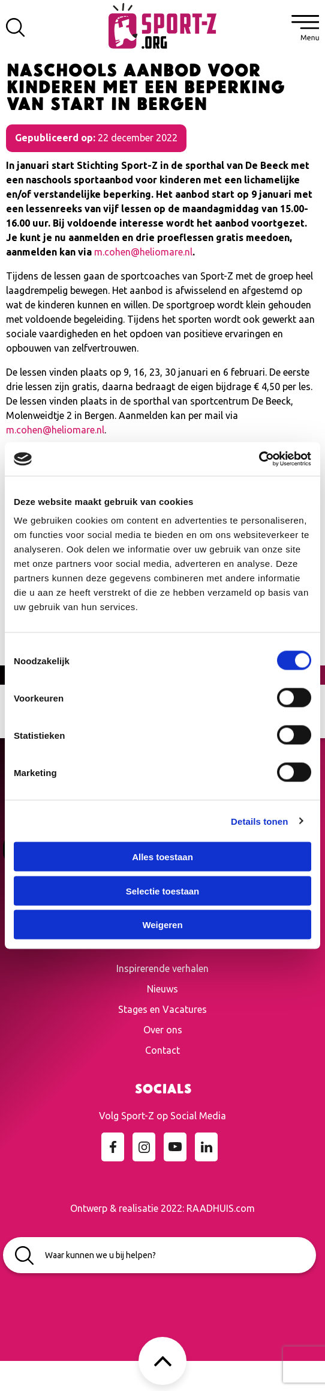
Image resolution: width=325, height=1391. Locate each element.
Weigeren (162, 925)
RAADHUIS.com (220, 1208)
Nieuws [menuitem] (162, 988)
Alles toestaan (162, 857)
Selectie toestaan (163, 890)
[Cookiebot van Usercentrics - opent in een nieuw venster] (258, 459)
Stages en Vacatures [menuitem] (162, 1009)
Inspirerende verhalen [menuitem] (162, 968)
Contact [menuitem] (162, 1050)
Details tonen (259, 821)
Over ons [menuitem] (162, 1029)
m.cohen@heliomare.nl (143, 251)
